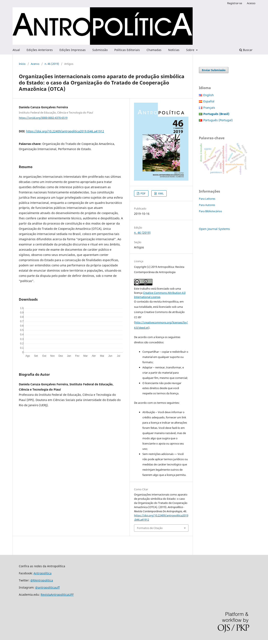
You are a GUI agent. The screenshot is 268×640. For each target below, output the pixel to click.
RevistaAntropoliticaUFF (57, 595)
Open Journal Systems (214, 229)
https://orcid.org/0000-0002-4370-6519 (43, 118)
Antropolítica (43, 573)
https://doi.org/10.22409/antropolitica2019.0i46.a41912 (65, 131)
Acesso (251, 3)
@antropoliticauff (47, 587)
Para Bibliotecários (210, 211)
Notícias (173, 50)
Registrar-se (234, 3)
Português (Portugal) (218, 120)
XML (160, 193)
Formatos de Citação (150, 528)
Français (209, 108)
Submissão (100, 50)
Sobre (190, 50)
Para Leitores (207, 199)
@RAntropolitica (41, 580)
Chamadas (154, 50)
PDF (143, 193)
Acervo (35, 64)
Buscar (246, 50)
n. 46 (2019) (52, 64)
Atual (16, 50)
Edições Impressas (72, 50)
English (208, 95)
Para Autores (207, 205)
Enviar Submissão (213, 70)
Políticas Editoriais (127, 50)
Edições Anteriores (40, 50)
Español (208, 101)
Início (22, 64)
